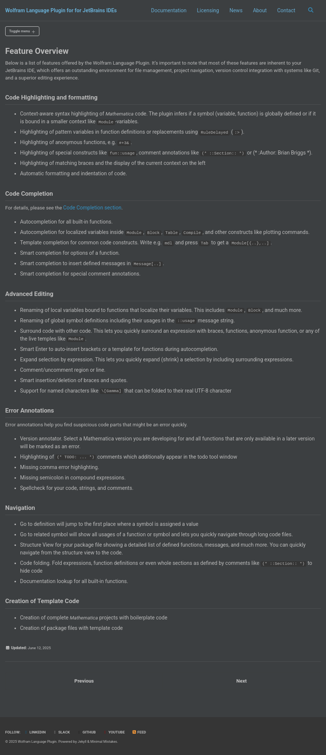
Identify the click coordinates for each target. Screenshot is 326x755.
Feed (143, 732)
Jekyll (84, 742)
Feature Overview (37, 52)
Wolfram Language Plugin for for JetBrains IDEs (61, 10)
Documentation (168, 10)
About (258, 10)
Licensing (207, 10)
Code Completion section (95, 212)
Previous (84, 692)
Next (241, 692)
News (234, 10)
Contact (285, 10)
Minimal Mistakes (107, 742)
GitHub (89, 732)
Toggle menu (21, 31)
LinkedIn (36, 732)
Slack (63, 732)
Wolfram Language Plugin (38, 742)
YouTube (117, 732)
